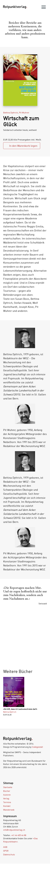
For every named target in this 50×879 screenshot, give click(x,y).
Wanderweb (8, 809)
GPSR (6, 850)
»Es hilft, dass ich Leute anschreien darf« (20, 709)
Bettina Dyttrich (10, 112)
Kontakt (6, 806)
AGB (5, 847)
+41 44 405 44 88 (18, 835)
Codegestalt (37, 747)
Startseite (7, 787)
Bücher (6, 791)
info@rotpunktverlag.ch (14, 829)
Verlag (6, 798)
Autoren (7, 794)
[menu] (43, 8)
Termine (7, 802)
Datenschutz (9, 854)
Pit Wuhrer (24, 112)
